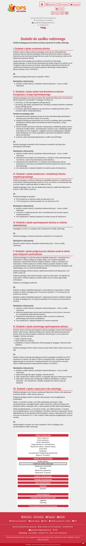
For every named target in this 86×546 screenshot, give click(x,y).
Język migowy (34, 521)
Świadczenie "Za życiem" (43, 472)
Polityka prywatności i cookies (59, 521)
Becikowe (43, 468)
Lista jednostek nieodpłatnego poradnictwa (43, 453)
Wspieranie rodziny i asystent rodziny (43, 447)
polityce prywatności (43, 540)
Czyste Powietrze (43, 494)
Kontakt (59, 9)
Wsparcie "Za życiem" (43, 455)
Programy (75, 4)
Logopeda (43, 500)
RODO (44, 521)
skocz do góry (83, 543)
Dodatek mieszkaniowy (43, 479)
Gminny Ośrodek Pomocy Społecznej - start (17, 3)
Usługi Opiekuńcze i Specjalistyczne (43, 444)
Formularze (63, 4)
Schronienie (43, 449)
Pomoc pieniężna (43, 440)
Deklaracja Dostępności (18, 521)
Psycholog (43, 502)
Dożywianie (43, 451)
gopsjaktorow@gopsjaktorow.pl (43, 23)
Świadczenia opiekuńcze (43, 470)
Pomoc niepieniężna (43, 442)
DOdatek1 (43, 489)
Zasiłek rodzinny (43, 461)
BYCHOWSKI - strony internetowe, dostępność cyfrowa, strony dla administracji (43, 544)
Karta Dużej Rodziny (43, 482)
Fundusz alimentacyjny (43, 476)
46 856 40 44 (43, 25)
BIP (43, 27)
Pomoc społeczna (43, 438)
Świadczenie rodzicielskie (43, 466)
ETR (74, 521)
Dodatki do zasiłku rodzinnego (43, 464)
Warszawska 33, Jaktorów (43, 20)
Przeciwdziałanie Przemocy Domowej (43, 506)
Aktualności (51, 4)
